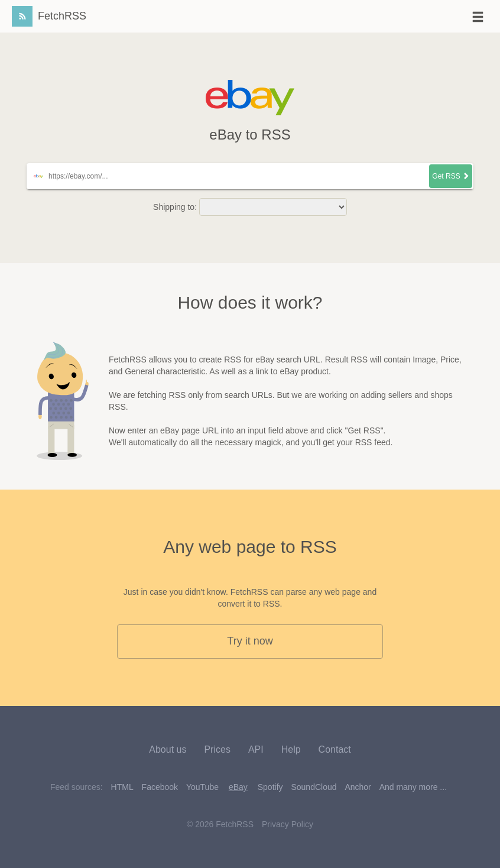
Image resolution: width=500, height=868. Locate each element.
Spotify (270, 787)
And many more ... (413, 787)
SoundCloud (313, 787)
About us (167, 749)
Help (291, 749)
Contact (335, 749)
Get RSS (450, 176)
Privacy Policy (287, 824)
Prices (217, 749)
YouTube (202, 787)
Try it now (249, 641)
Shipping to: (175, 207)
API (256, 749)
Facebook (160, 787)
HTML (122, 787)
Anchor (358, 787)
